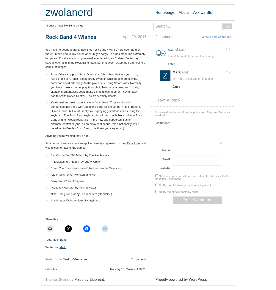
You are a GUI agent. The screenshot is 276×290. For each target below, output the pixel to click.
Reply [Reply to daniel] (172, 63)
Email (166, 159)
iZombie (51, 269)
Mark (63, 247)
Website (165, 168)
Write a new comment (216, 37)
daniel (173, 49)
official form (132, 143)
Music (66, 259)
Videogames (79, 259)
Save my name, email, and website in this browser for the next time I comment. (192, 178)
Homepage (164, 12)
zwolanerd (69, 12)
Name (166, 150)
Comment (163, 123)
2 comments (139, 259)
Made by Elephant (89, 280)
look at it (65, 78)
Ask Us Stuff (204, 12)
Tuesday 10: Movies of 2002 (128, 269)
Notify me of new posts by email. (179, 191)
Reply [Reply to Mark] (176, 86)
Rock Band (60, 239)
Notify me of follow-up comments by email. (185, 185)
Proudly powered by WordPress (181, 280)
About (184, 12)
